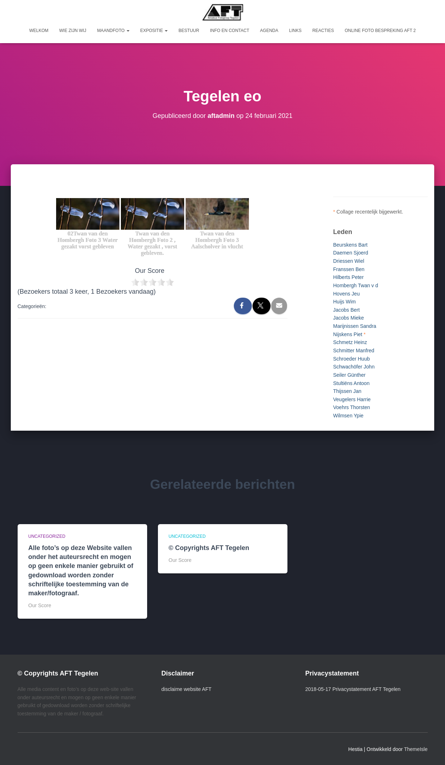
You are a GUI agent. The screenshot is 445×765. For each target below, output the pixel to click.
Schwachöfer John (353, 367)
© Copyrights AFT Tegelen (209, 547)
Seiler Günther (349, 375)
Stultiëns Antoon (351, 383)
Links (295, 30)
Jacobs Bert (346, 310)
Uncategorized (46, 536)
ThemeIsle (415, 749)
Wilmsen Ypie (348, 415)
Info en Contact (229, 30)
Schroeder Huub (351, 359)
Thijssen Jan (347, 391)
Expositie (154, 30)
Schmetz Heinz (350, 342)
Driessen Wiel (348, 261)
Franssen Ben (348, 269)
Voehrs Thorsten (351, 407)
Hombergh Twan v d (355, 285)
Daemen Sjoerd (350, 253)
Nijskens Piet (347, 334)
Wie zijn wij (72, 30)
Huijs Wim (344, 301)
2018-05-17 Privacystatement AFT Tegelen (353, 689)
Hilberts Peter (348, 277)
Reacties (323, 30)
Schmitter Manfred (353, 350)
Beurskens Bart (350, 245)
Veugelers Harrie (352, 399)
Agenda (269, 30)
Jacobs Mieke (348, 318)
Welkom (38, 30)
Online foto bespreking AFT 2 (380, 30)
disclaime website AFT (187, 689)
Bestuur (188, 30)
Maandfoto (113, 30)
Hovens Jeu (346, 294)
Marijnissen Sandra (354, 326)
